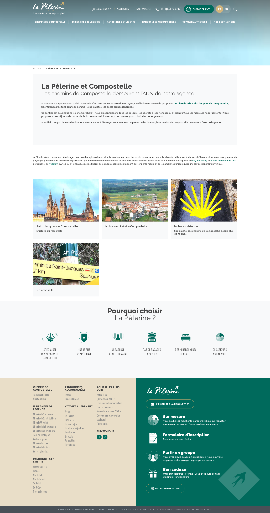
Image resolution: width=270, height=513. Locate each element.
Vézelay (53, 164)
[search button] (235, 9)
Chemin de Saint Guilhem (44, 418)
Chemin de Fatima (41, 447)
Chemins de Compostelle (50, 22)
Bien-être (70, 420)
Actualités (102, 395)
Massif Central (40, 467)
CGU (123, 509)
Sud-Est (37, 483)
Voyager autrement (195, 22)
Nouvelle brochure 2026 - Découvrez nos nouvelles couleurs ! (109, 415)
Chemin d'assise (40, 443)
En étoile (69, 436)
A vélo (67, 412)
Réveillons (70, 445)
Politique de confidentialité (143, 509)
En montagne (71, 424)
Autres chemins (40, 451)
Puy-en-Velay (199, 160)
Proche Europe (40, 492)
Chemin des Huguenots (44, 431)
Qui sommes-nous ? (101, 9)
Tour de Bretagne (41, 435)
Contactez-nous (105, 407)
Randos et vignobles (74, 428)
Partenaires (102, 424)
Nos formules (39, 399)
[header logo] (49, 6)
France (36, 471)
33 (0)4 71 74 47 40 (168, 9)
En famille (69, 416)
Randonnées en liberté (121, 22)
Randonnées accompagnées (159, 22)
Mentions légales (108, 509)
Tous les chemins (41, 395)
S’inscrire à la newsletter (170, 404)
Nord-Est (37, 475)
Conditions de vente (84, 509)
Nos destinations (224, 22)
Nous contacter (144, 9)
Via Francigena (40, 439)
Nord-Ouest (39, 479)
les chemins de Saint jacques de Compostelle (201, 103)
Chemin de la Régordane (44, 427)
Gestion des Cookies (172, 509)
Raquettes (70, 441)
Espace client (198, 9)
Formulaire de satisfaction (109, 403)
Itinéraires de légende (86, 22)
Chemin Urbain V (40, 422)
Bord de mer (70, 432)
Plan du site (64, 509)
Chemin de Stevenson (43, 414)
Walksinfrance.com (165, 488)
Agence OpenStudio (202, 509)
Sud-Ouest (38, 487)
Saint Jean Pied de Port (223, 160)
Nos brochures (124, 9)
